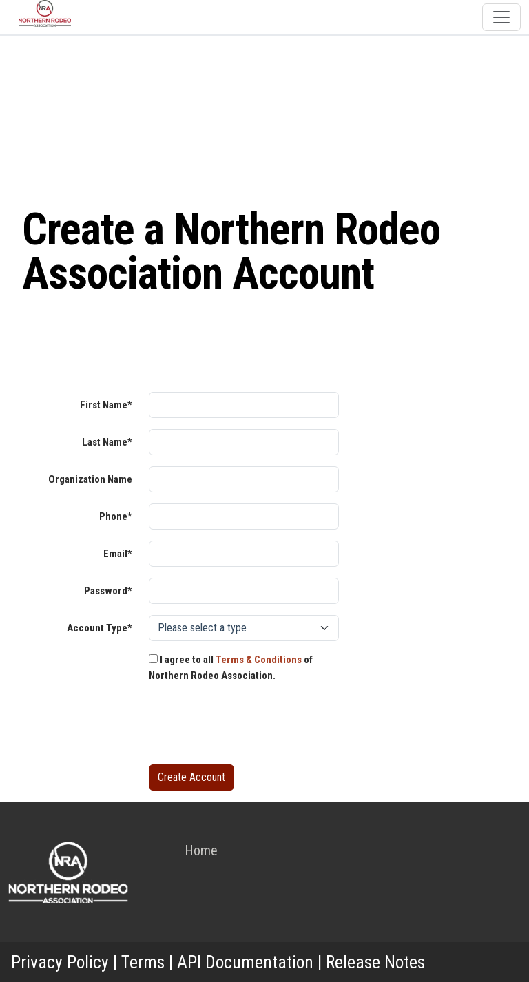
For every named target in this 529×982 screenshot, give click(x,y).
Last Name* (107, 442)
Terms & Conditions (259, 660)
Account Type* (99, 628)
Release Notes (375, 962)
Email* (117, 553)
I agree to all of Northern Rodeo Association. (231, 668)
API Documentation (245, 962)
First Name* (106, 405)
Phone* (115, 516)
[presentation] (253, 726)
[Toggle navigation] (501, 17)
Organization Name (90, 479)
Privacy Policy (60, 962)
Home (201, 850)
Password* (108, 591)
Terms (143, 962)
